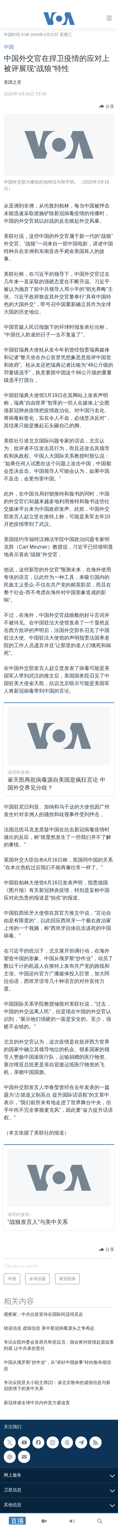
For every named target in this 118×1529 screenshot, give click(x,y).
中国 (9, 47)
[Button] (106, 106)
